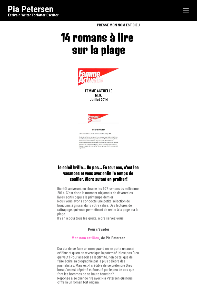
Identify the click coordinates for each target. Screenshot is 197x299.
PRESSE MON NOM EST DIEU (118, 25)
